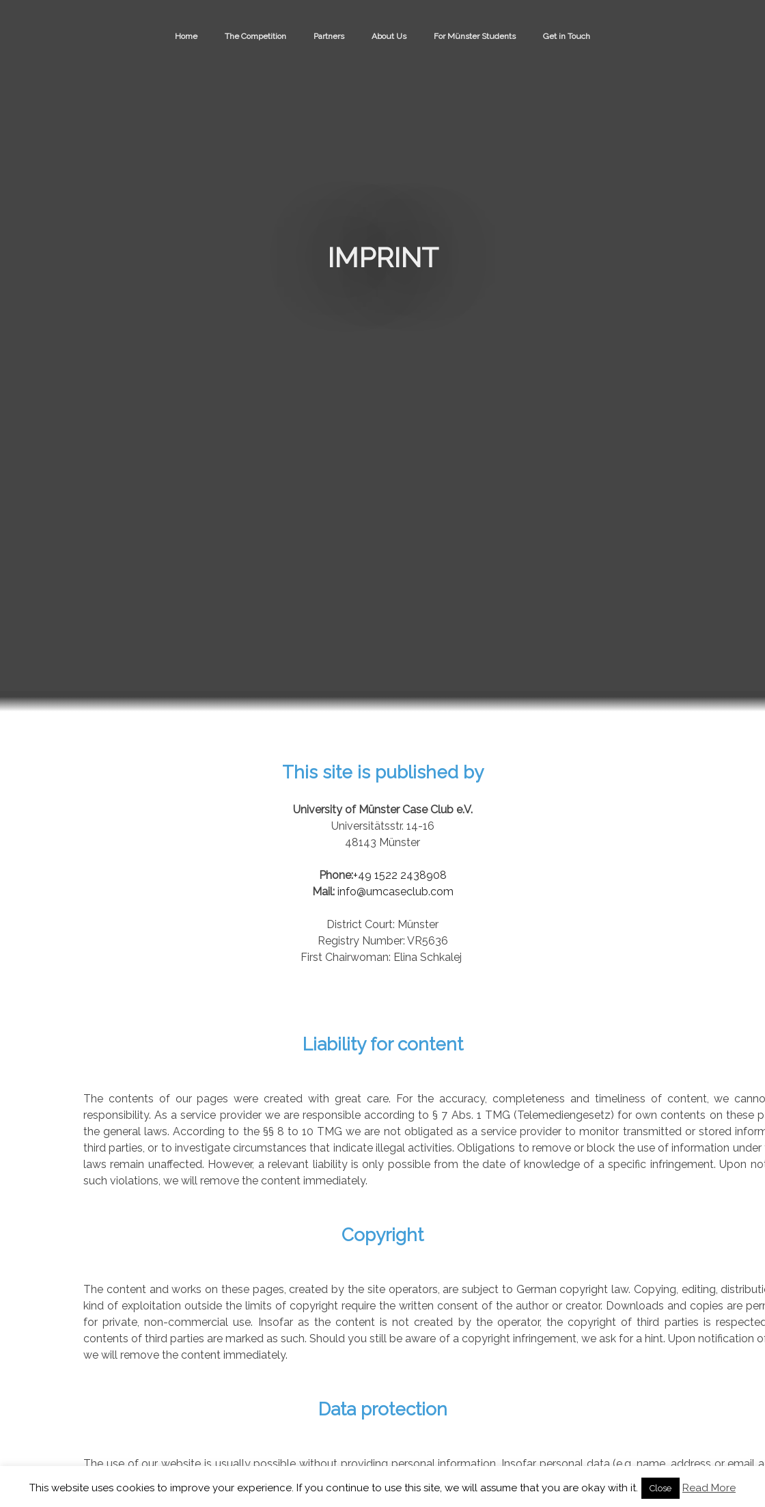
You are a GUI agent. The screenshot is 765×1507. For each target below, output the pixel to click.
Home (186, 36)
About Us (389, 36)
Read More (709, 1488)
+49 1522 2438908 (400, 875)
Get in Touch (566, 36)
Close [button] (660, 1488)
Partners (329, 36)
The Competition (255, 36)
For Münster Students (475, 36)
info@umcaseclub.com (395, 891)
